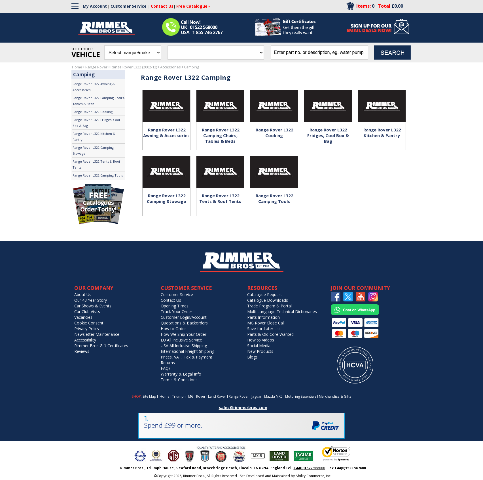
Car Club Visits (87, 311)
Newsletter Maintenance (96, 334)
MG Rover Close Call (266, 323)
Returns (168, 362)
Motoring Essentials (300, 396)
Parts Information (263, 317)
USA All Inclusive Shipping (184, 345)
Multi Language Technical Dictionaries (282, 311)
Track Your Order (176, 311)
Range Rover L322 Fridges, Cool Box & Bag (96, 123)
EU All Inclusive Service (181, 340)
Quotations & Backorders (184, 323)
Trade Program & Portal (269, 306)
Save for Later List (264, 328)
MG (191, 396)
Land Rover (217, 396)
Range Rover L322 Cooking (93, 112)
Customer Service (129, 6)
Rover (201, 396)
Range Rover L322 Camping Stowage (93, 150)
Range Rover (96, 67)
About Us (82, 294)
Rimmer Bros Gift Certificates (101, 345)
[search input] (319, 52)
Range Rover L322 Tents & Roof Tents (96, 164)
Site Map (149, 396)
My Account (95, 6)
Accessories (170, 67)
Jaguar (256, 396)
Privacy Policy (86, 328)
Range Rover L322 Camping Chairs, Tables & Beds (99, 101)
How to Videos (260, 340)
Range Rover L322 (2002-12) (134, 67)
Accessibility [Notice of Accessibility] (85, 340)
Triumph (179, 396)
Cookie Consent (88, 323)
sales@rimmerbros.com (243, 407)
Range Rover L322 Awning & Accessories (94, 87)
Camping (191, 67)
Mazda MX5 (273, 396)
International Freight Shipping (187, 351)
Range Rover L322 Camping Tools (98, 175)
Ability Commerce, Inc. (313, 475)
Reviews (81, 351)
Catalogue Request (264, 294)
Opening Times (174, 306)
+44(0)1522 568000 (309, 468)
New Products (260, 351)
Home (77, 67)
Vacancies (83, 317)
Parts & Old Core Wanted (270, 334)
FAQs (166, 368)
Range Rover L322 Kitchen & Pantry (94, 136)
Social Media (258, 345)
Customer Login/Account (184, 317)
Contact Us (171, 300)
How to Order (173, 328)
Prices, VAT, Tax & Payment (186, 357)
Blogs (252, 357)
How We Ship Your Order (183, 334)
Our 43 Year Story (90, 300)
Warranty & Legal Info (181, 374)
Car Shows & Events (92, 306)
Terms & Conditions (179, 379)
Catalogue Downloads (267, 300)
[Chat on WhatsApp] (355, 313)
